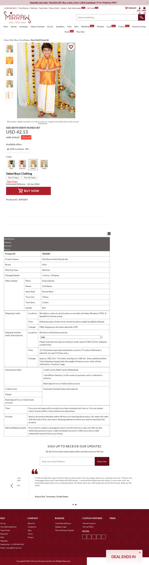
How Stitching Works (8, 527)
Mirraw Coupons (89, 523)
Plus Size (80, 32)
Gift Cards (92, 8)
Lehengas (23, 26)
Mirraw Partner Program (64, 530)
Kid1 (44, 264)
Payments (7, 246)
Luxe (111, 26)
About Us (31, 523)
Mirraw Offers (88, 527)
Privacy (30, 537)
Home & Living (139, 26)
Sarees (14, 26)
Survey (63, 8)
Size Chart (12, 181)
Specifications (9, 239)
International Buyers (63, 523)
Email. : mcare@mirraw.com (11, 548)
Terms (30, 534)
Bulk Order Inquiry (74, 8)
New (6, 26)
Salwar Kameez (37, 26)
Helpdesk (4, 541)
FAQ (2, 537)
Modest (100, 26)
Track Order (43, 8)
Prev (13, 486)
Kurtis (50, 26)
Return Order (54, 8)
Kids (69, 26)
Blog (29, 530)
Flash (69, 31)
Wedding (87, 26)
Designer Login (61, 527)
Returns (7, 249)
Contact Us (32, 527)
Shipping (7, 242)
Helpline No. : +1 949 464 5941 (12, 544)
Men (76, 26)
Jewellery (60, 26)
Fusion (124, 26)
